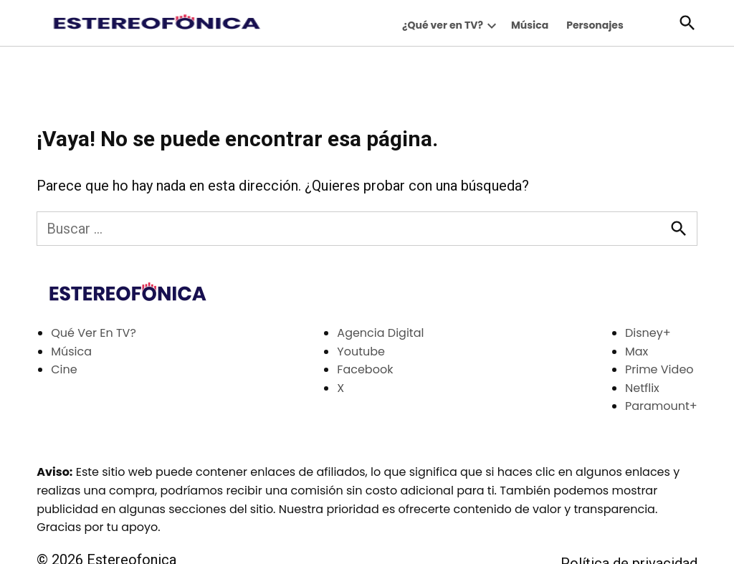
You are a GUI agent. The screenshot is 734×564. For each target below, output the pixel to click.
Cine (64, 369)
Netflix (642, 388)
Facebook (365, 369)
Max (636, 351)
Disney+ (648, 333)
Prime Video (659, 369)
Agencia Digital (380, 333)
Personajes (595, 25)
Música (529, 25)
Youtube (361, 351)
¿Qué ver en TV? (442, 25)
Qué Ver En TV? (93, 333)
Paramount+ (661, 406)
